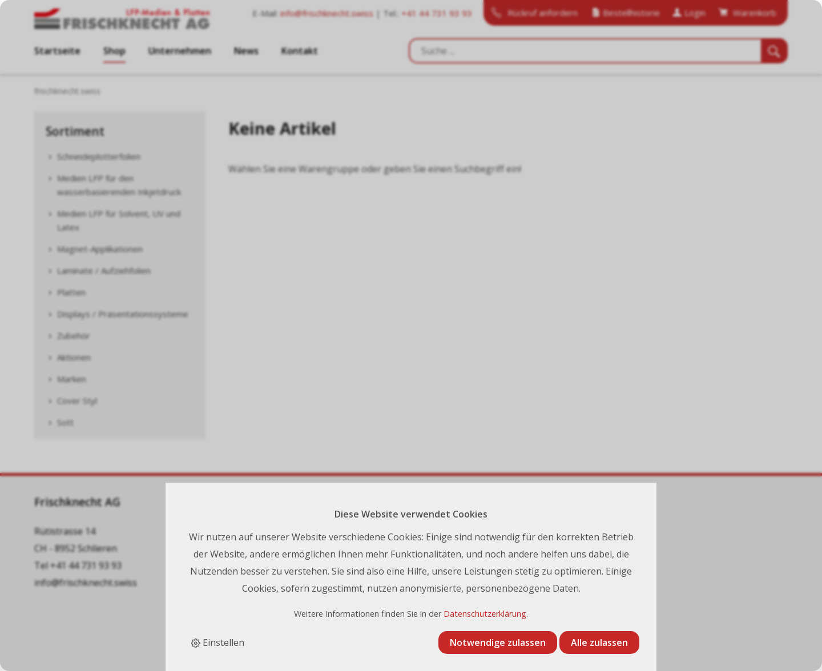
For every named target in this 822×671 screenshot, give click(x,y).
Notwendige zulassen (498, 642)
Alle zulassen (599, 642)
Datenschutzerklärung (485, 613)
